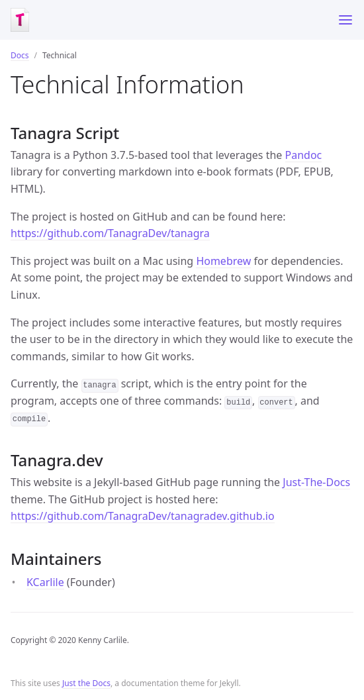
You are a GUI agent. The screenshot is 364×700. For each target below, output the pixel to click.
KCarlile (45, 582)
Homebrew (223, 261)
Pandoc (303, 155)
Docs (20, 55)
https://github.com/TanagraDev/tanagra (110, 233)
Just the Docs (86, 683)
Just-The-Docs (316, 482)
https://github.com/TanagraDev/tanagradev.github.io (143, 516)
